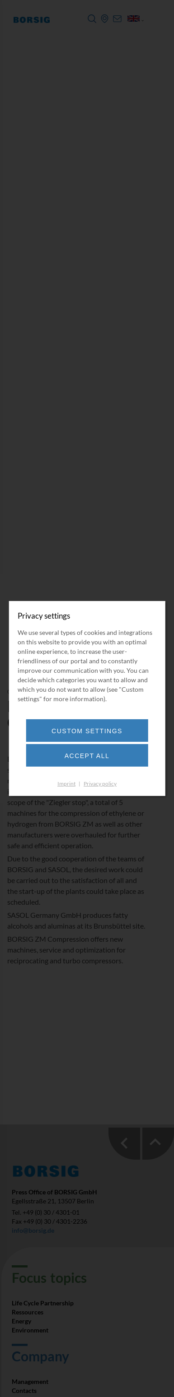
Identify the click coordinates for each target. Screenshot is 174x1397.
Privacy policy (100, 783)
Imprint (66, 783)
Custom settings (87, 731)
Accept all (87, 755)
